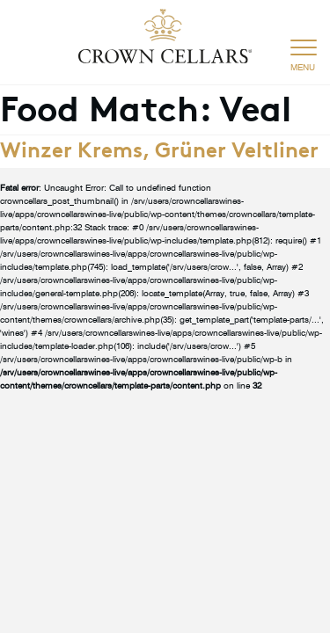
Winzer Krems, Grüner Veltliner (159, 148)
